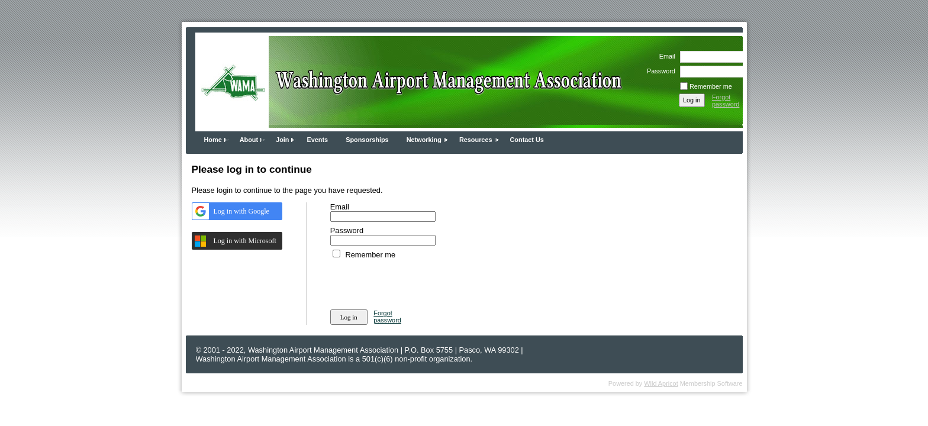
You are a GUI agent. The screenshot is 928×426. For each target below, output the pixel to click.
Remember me (710, 86)
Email (665, 56)
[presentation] (420, 282)
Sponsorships (367, 139)
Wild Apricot (661, 383)
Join (282, 139)
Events (317, 139)
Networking (424, 139)
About (249, 139)
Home (213, 139)
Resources (475, 139)
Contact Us (527, 139)
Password (659, 71)
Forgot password (726, 100)
